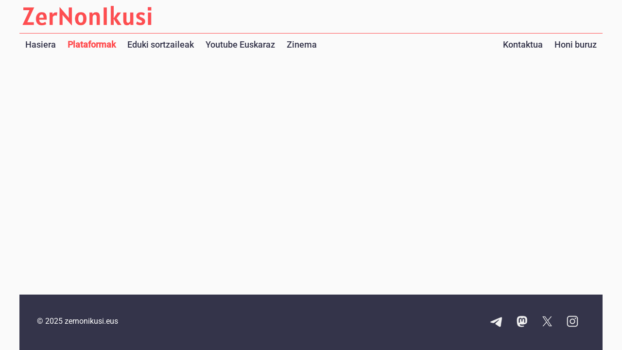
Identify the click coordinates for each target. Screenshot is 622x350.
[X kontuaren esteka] (547, 322)
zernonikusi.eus (91, 321)
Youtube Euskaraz (240, 44)
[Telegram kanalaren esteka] (496, 322)
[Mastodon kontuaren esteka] (522, 322)
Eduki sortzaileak (160, 44)
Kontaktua (523, 44)
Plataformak (92, 44)
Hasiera (40, 44)
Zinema (302, 44)
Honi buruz (575, 44)
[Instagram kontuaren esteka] (572, 322)
